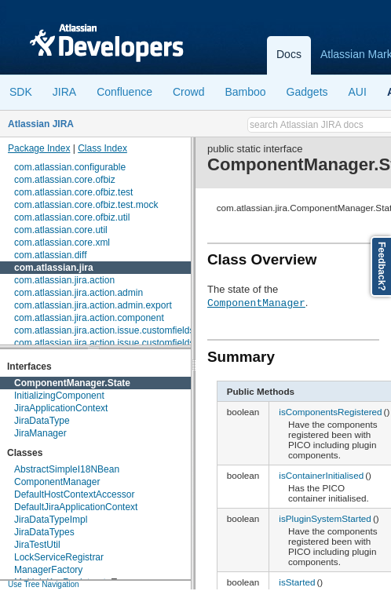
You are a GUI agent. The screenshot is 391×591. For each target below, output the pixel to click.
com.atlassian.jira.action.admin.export (93, 305)
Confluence (124, 92)
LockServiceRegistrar (59, 557)
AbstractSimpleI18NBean (66, 469)
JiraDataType (42, 420)
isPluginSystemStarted (325, 518)
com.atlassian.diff (50, 255)
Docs (288, 54)
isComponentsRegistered (330, 412)
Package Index (39, 148)
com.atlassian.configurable (70, 167)
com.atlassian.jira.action (64, 280)
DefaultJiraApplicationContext (75, 507)
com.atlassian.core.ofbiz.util (72, 217)
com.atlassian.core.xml (62, 242)
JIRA (64, 92)
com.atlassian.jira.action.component (89, 317)
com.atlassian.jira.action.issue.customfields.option (118, 342)
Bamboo (245, 92)
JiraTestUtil (37, 544)
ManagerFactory (48, 569)
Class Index (102, 148)
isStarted (297, 582)
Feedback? (381, 266)
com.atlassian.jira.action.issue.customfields (104, 330)
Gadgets (307, 92)
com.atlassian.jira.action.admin (78, 292)
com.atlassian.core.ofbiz (64, 179)
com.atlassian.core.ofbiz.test (73, 192)
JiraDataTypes (44, 532)
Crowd (188, 92)
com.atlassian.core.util (61, 229)
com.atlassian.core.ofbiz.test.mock (86, 204)
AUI (358, 92)
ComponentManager (57, 481)
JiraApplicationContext (61, 408)
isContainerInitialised (321, 475)
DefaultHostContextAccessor (74, 494)
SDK (20, 92)
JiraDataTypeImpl (50, 519)
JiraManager (40, 433)
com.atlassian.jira (53, 267)
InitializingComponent (59, 395)
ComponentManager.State (72, 383)
